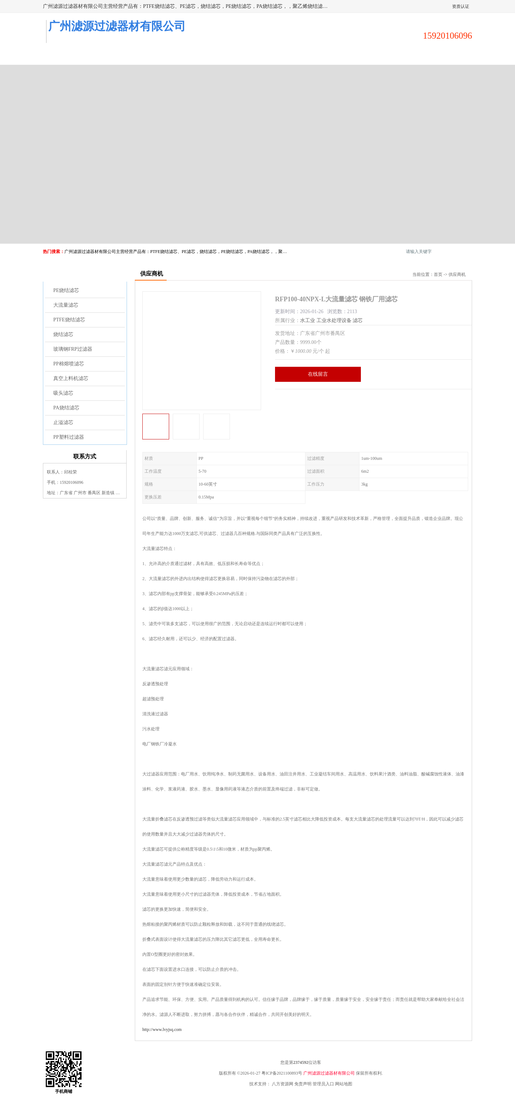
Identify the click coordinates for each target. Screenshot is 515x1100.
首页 (438, 274)
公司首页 (69, 56)
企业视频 (175, 56)
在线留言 (318, 374)
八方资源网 (282, 1083)
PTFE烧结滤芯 (69, 319)
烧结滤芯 (63, 334)
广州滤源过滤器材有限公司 (329, 1073)
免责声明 (303, 1083)
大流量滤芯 (65, 305)
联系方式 (439, 56)
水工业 (307, 320)
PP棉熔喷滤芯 (68, 363)
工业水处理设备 (334, 320)
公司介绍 (228, 56)
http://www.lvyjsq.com (162, 1029)
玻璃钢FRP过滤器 (72, 349)
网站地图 (343, 1083)
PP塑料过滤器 (68, 437)
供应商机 (122, 56)
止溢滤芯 (63, 422)
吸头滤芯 (63, 393)
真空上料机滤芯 (70, 378)
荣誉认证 (387, 56)
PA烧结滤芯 (66, 407)
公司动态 (281, 56)
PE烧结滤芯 (66, 290)
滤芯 (358, 320)
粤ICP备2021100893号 (281, 1073)
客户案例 (334, 56)
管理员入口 (323, 1083)
